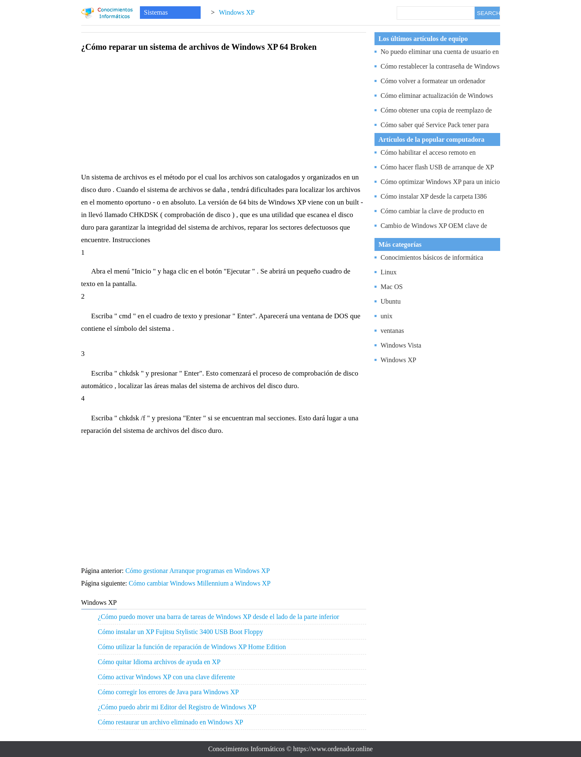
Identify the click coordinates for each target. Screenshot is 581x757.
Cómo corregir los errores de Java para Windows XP (168, 692)
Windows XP (237, 12)
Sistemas (156, 12)
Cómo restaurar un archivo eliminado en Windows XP (170, 722)
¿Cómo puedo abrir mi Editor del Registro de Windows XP (177, 707)
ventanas (392, 330)
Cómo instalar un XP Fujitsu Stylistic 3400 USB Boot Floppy (180, 631)
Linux (389, 272)
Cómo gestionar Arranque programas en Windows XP (198, 570)
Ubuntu (391, 301)
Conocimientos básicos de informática (432, 257)
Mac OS (392, 286)
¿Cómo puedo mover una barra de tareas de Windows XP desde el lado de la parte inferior (218, 616)
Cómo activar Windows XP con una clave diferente (166, 676)
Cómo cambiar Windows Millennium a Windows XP (200, 583)
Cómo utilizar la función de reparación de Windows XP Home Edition (192, 646)
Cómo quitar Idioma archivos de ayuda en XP (159, 661)
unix (386, 316)
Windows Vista (401, 345)
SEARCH (488, 13)
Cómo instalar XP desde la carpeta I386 (434, 196)
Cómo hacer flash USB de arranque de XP (437, 167)
